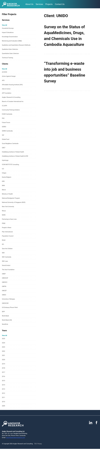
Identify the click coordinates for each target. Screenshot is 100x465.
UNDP (4, 274)
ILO (3, 168)
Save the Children (7, 248)
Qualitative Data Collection (10, 49)
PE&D (3, 223)
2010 (3, 401)
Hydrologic (5, 160)
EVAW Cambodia (7, 114)
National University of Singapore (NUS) (13, 202)
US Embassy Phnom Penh (10, 307)
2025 (3, 338)
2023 (3, 347)
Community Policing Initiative (11, 110)
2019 (3, 364)
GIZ (3, 135)
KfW (3, 181)
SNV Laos (5, 261)
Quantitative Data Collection (10, 53)
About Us (29, 4)
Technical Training (7, 57)
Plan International (7, 232)
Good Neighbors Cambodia (10, 143)
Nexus (4, 211)
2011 (3, 397)
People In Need (6, 227)
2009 (3, 406)
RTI (3, 244)
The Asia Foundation (8, 269)
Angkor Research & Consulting (11, 97)
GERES (4, 126)
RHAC (4, 240)
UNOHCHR (5, 303)
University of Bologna (8, 299)
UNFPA (4, 286)
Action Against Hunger (9, 76)
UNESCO (4, 282)
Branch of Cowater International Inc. (13, 101)
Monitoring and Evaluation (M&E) (12, 41)
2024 (3, 343)
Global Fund (5, 139)
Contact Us (59, 4)
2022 (3, 351)
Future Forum (6, 122)
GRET (3, 147)
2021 (3, 355)
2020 (3, 359)
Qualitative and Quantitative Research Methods (16, 45)
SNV (3, 253)
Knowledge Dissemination (10, 36)
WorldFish (5, 324)
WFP (3, 311)
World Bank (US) (7, 320)
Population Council (7, 236)
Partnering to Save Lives (9, 219)
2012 (3, 393)
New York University (8, 206)
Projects (49, 4)
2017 (3, 372)
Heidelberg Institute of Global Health (13, 152)
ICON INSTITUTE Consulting (10, 164)
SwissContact (6, 265)
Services (39, 4)
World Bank (5, 316)
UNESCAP (5, 278)
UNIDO (4, 295)
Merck (4, 190)
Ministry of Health (7, 194)
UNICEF (4, 290)
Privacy (39, 443)
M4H (3, 185)
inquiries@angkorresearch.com (15, 437)
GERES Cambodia (7, 131)
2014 (3, 385)
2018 (3, 368)
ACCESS (4, 72)
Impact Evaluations (8, 32)
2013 (3, 389)
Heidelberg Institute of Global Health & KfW (15, 156)
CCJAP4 (4, 105)
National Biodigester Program (11, 198)
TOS (35, 443)
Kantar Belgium (6, 177)
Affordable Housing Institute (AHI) (12, 84)
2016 (3, 376)
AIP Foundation (6, 93)
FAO (3, 118)
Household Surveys (8, 28)
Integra (4, 173)
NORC (4, 215)
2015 (3, 380)
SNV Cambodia (6, 257)
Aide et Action (6, 89)
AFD (3, 80)
